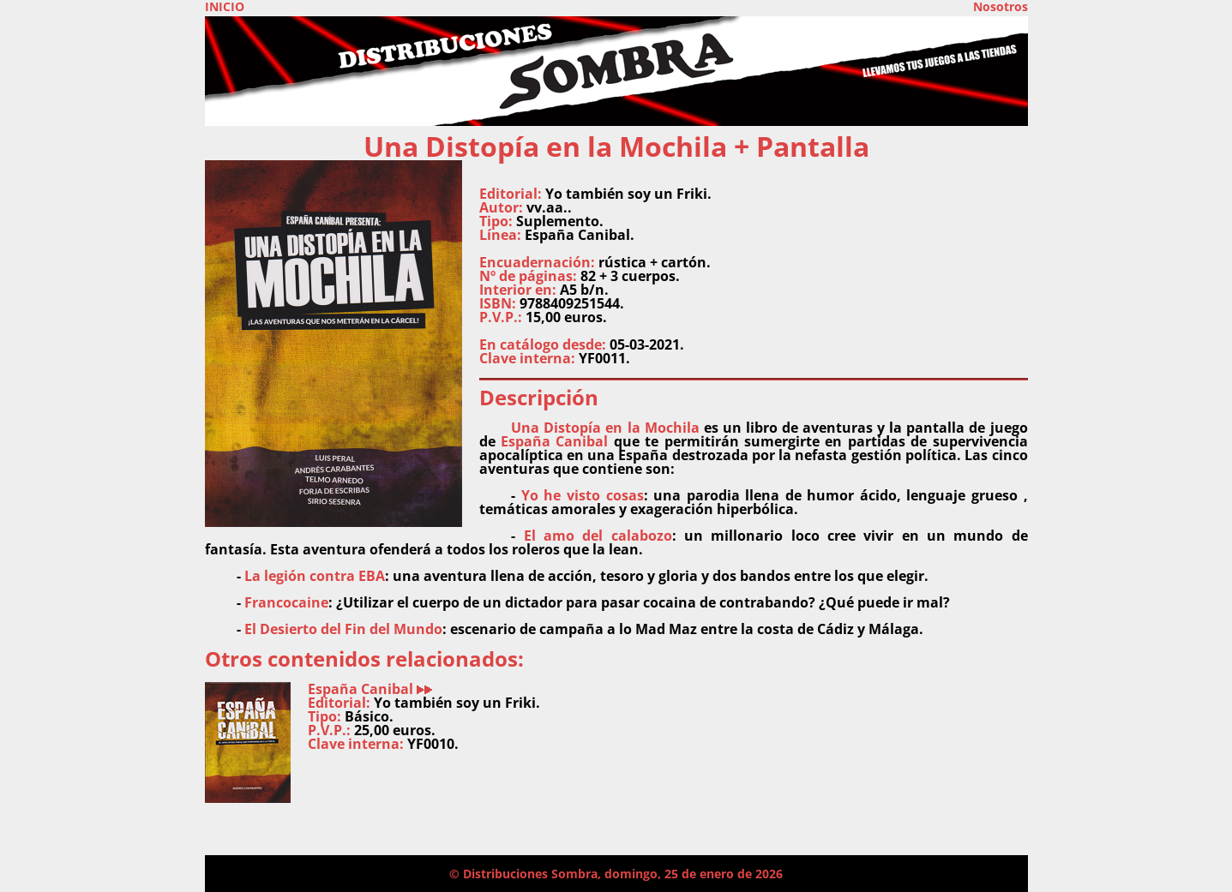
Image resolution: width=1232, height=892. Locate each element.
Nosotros (1000, 7)
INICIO (224, 7)
